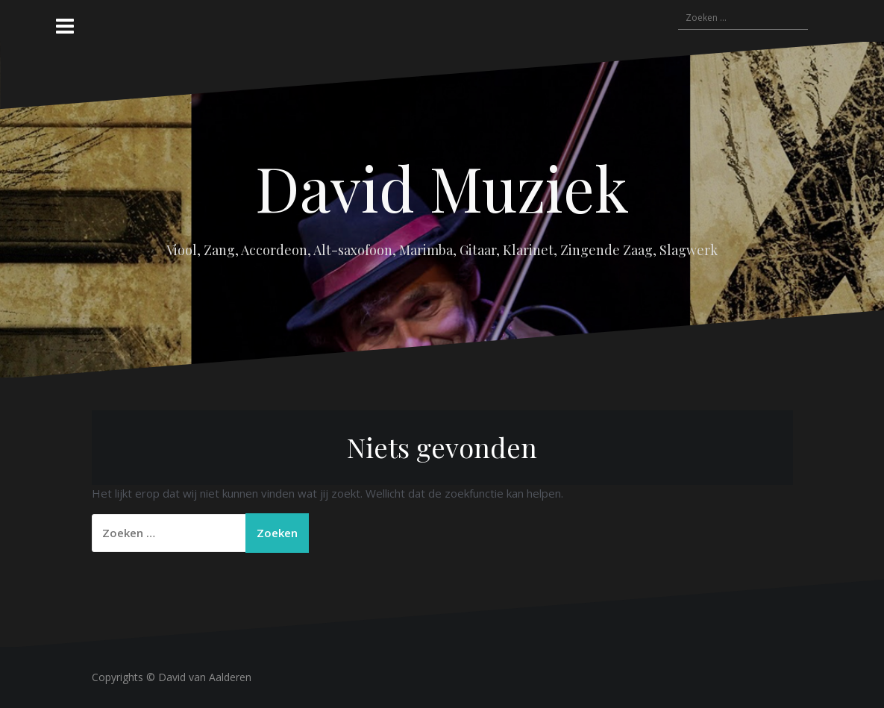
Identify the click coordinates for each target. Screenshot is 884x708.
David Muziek (442, 187)
